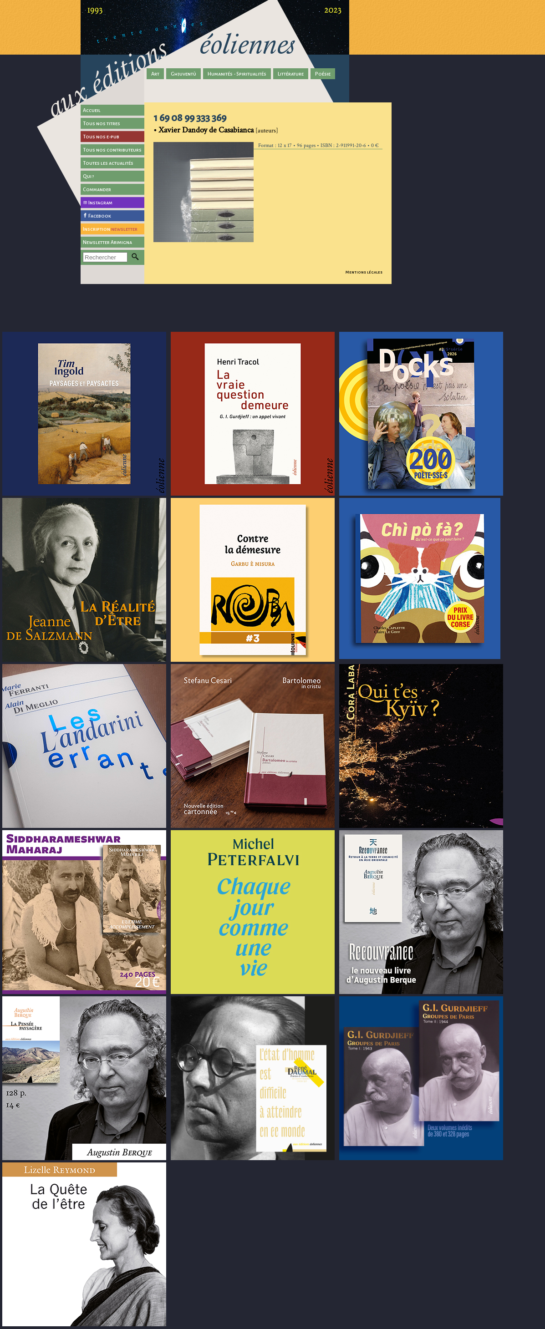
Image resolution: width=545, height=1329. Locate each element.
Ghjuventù (183, 73)
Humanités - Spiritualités (237, 73)
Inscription (110, 229)
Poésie (323, 73)
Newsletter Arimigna (107, 242)
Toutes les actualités (108, 163)
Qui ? (88, 176)
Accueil (92, 110)
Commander (97, 189)
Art (155, 73)
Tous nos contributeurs (112, 149)
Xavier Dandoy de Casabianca (206, 130)
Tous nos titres (101, 123)
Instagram (100, 202)
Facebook (99, 215)
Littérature (291, 73)
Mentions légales (364, 272)
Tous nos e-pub (101, 136)
